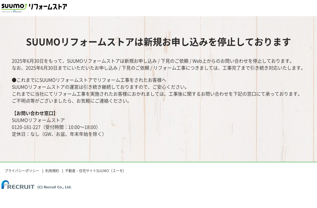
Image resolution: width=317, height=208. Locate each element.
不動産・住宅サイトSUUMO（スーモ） (95, 170)
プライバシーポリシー (22, 170)
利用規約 (52, 170)
